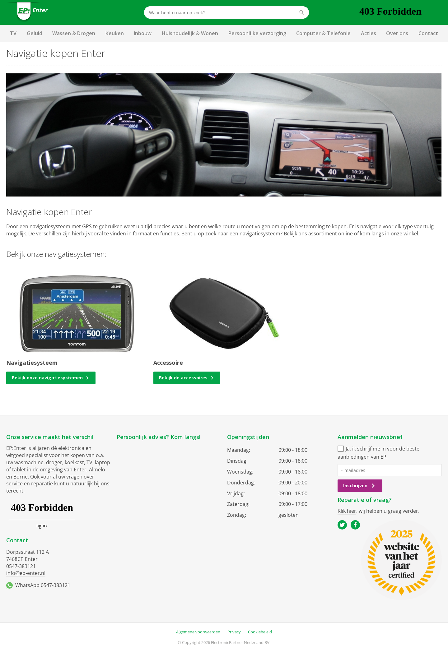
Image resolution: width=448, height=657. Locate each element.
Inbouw (143, 33)
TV (13, 33)
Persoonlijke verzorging (257, 33)
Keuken (114, 33)
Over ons (397, 33)
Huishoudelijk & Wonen (190, 33)
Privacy (234, 632)
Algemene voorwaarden (198, 632)
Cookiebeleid (260, 632)
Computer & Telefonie (323, 33)
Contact (428, 33)
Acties (368, 33)
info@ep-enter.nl (25, 573)
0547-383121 (21, 566)
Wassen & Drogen (73, 33)
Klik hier (347, 510)
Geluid (34, 33)
